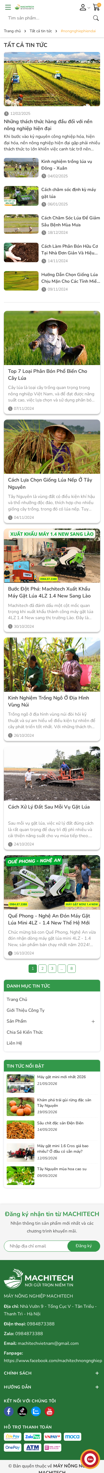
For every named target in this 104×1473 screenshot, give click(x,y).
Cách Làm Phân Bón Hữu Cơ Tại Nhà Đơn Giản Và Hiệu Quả (69, 253)
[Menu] (8, 7)
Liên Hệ (14, 1043)
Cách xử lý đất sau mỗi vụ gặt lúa (49, 807)
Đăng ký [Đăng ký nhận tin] (84, 1246)
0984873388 (41, 1324)
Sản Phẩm (17, 1021)
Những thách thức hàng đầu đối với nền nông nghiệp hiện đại (48, 125)
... (61, 968)
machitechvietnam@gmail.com (48, 1343)
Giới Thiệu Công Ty (25, 1010)
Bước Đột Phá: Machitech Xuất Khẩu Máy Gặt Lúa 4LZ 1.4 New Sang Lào (49, 592)
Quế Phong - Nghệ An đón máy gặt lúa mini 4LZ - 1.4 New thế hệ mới (49, 919)
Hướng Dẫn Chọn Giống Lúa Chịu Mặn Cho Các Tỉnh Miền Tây (70, 281)
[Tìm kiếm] (96, 18)
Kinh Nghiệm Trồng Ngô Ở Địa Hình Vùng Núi (48, 701)
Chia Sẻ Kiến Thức (25, 1032)
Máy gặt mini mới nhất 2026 (61, 1077)
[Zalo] (36, 1411)
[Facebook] (9, 1411)
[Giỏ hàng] (96, 6)
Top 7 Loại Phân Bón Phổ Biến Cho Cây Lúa (47, 374)
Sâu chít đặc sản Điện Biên (60, 1123)
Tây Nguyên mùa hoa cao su (62, 1169)
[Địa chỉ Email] (52, 1246)
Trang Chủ (17, 999)
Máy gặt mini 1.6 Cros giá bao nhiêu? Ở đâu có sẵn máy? (62, 1148)
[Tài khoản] (84, 7)
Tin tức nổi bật (25, 1066)
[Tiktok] (22, 1411)
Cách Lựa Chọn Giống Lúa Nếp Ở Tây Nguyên (50, 483)
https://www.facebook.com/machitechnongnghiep (53, 1361)
